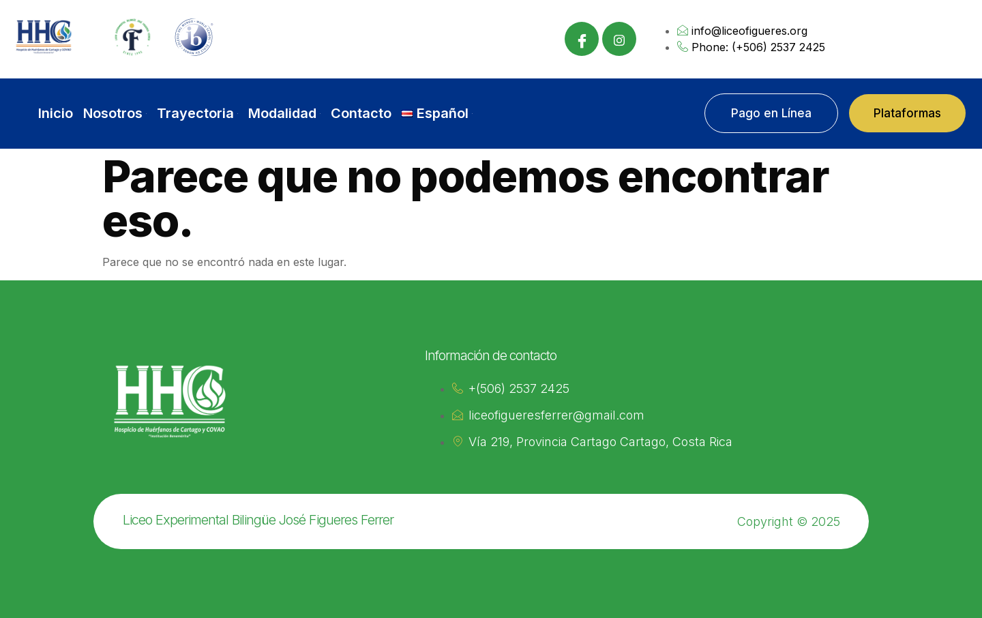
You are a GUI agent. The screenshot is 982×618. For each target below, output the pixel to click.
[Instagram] (619, 39)
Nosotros (115, 113)
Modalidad (284, 113)
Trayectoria (197, 113)
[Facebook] (582, 39)
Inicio (55, 113)
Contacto (361, 113)
